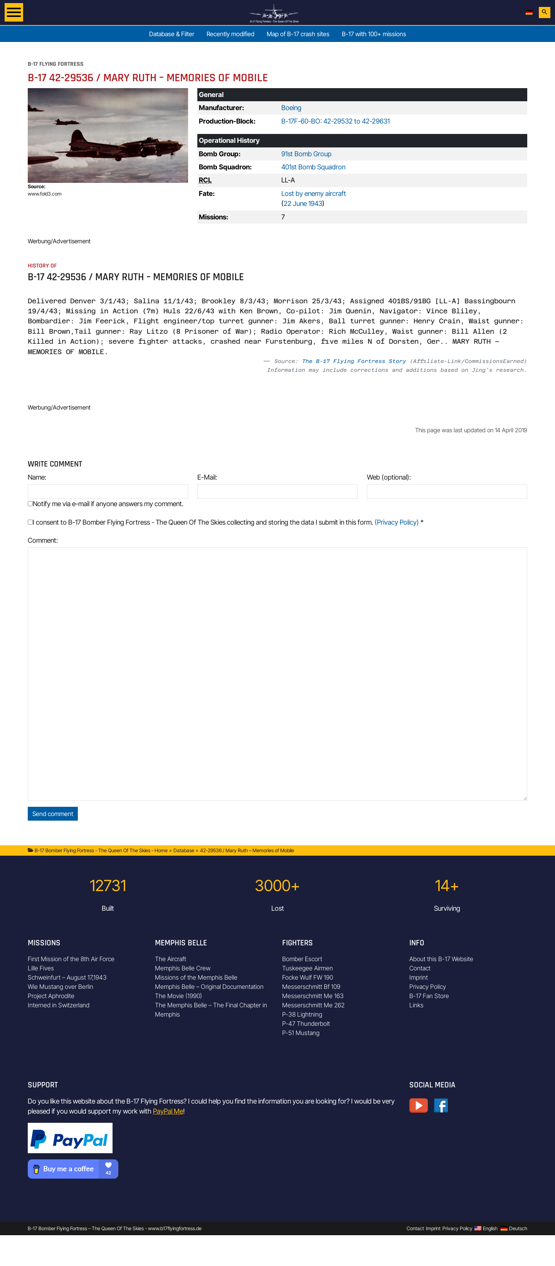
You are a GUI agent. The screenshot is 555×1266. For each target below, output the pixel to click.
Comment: (43, 540)
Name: (37, 477)
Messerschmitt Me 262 (313, 1005)
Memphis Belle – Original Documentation (209, 986)
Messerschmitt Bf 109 (311, 986)
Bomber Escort (302, 959)
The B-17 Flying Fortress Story (354, 361)
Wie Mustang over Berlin (60, 986)
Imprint (418, 977)
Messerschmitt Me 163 (313, 996)
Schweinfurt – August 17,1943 (67, 977)
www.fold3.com (45, 194)
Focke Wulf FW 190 (307, 977)
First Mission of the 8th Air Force (71, 959)
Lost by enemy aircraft (313, 193)
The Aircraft (170, 959)
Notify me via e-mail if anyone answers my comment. (105, 504)
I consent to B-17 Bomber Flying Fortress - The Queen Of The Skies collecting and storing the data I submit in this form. (226, 522)
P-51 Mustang (301, 1033)
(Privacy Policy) (397, 522)
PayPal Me (168, 1111)
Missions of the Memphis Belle (196, 977)
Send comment (52, 814)
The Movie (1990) (178, 996)
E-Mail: (207, 477)
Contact (420, 968)
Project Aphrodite (51, 996)
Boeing (291, 108)
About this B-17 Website (441, 959)
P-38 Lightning (302, 1014)
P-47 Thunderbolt (306, 1023)
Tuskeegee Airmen (307, 968)
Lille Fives (41, 968)
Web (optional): (389, 477)
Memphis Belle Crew (182, 968)
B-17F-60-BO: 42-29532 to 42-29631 (335, 121)
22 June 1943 (303, 203)
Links (416, 1005)
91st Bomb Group (306, 154)
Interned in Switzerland (58, 1005)
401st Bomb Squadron (313, 167)
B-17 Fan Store (429, 996)
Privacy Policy (427, 986)
